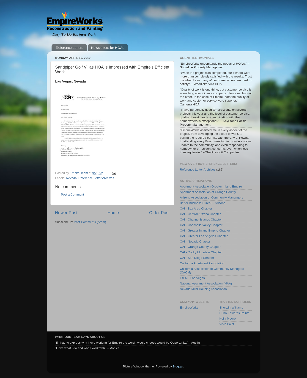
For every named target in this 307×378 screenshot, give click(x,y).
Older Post (159, 212)
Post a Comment (72, 194)
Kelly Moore (227, 318)
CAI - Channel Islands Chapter (201, 219)
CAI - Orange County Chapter (200, 246)
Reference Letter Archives (96, 178)
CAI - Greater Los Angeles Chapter (204, 236)
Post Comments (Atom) (90, 222)
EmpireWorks (189, 307)
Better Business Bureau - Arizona (202, 203)
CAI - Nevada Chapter (195, 241)
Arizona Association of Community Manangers (211, 197)
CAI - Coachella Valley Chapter (201, 225)
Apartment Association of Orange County (208, 192)
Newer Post (66, 212)
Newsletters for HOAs (107, 48)
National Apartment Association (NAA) (206, 283)
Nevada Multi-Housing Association (203, 289)
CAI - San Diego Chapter (197, 257)
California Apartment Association (202, 263)
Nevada (71, 178)
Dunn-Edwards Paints (234, 313)
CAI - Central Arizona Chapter (200, 214)
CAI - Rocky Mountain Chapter (201, 252)
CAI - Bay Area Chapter (196, 208)
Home (113, 212)
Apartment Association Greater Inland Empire (211, 186)
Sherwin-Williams (231, 307)
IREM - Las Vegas (192, 278)
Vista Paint (226, 324)
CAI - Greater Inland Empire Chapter (205, 230)
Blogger (178, 366)
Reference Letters (69, 48)
